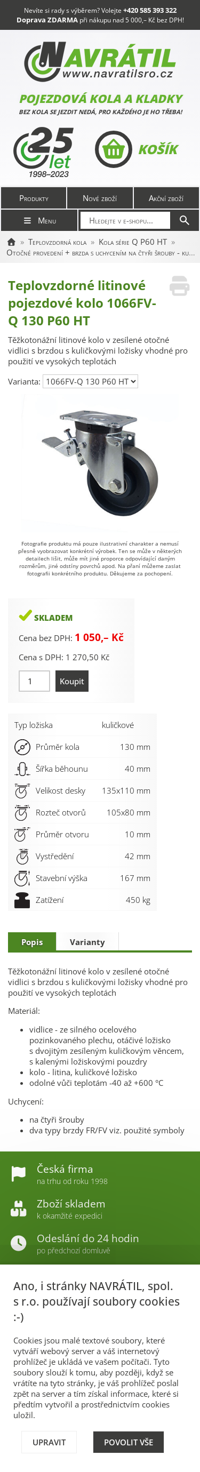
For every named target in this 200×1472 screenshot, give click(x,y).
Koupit (72, 681)
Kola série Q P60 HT (133, 241)
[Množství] (34, 681)
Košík (136, 149)
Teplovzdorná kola (57, 241)
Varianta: (25, 381)
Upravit (49, 1442)
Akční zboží (166, 198)
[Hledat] (184, 220)
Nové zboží (100, 198)
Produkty (34, 198)
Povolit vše (128, 1442)
